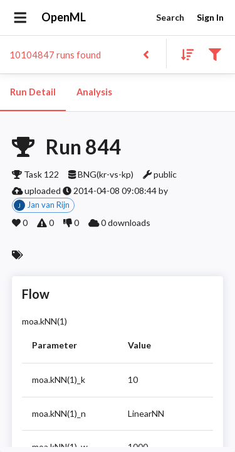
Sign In (210, 18)
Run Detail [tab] (33, 92)
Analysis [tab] (94, 92)
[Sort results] (183, 53)
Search (170, 18)
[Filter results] (215, 53)
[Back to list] (146, 53)
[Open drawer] (20, 17)
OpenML (64, 17)
